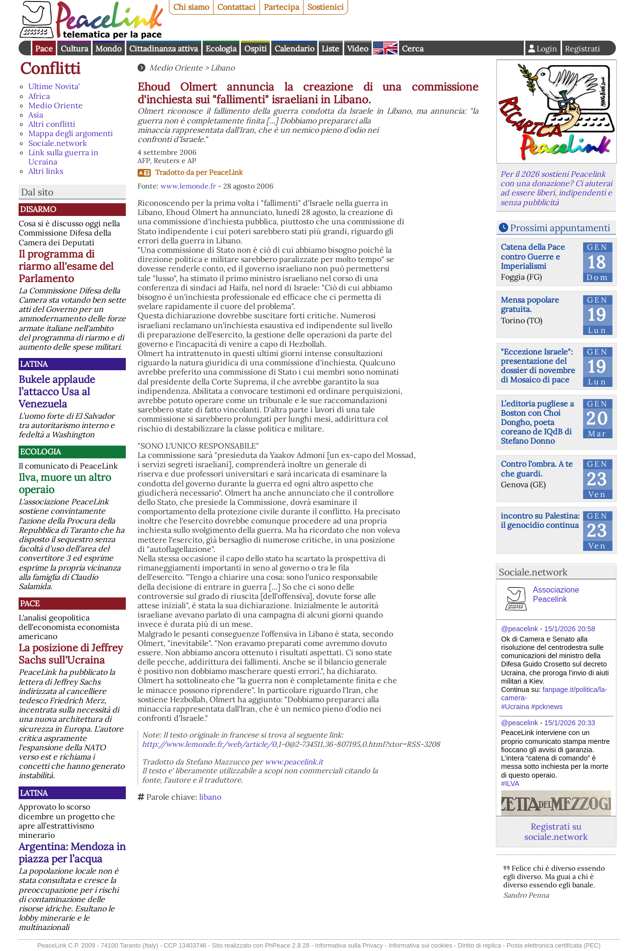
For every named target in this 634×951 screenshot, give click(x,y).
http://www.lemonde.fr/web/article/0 (209, 744)
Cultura (74, 48)
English (385, 48)
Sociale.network (57, 143)
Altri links (45, 171)
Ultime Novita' (54, 86)
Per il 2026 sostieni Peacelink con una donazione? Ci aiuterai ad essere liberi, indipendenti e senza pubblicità (556, 188)
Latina (33, 364)
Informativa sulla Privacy (349, 945)
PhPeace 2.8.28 (287, 945)
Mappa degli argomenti (70, 133)
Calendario (294, 48)
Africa (39, 96)
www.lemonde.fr (188, 186)
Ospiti (255, 48)
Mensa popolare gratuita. (530, 304)
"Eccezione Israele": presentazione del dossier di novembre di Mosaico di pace (538, 366)
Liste (330, 48)
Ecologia (221, 48)
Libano (223, 67)
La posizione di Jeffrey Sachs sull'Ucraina (71, 653)
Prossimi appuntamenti (560, 228)
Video (357, 48)
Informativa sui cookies (420, 945)
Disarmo (38, 209)
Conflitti (50, 68)
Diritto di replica (479, 945)
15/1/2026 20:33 (569, 723)
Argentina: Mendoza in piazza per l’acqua (72, 852)
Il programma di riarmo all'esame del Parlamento (66, 266)
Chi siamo (191, 7)
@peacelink (519, 629)
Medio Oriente (55, 105)
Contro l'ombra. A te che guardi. (537, 468)
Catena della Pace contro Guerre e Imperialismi (533, 256)
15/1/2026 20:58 (569, 629)
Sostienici (325, 7)
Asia (35, 114)
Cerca (412, 48)
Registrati (582, 48)
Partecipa (281, 7)
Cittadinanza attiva (163, 48)
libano (210, 797)
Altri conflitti (51, 124)
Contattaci (236, 7)
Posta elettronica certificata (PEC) (554, 945)
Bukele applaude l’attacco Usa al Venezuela (57, 391)
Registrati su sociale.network (555, 831)
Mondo (108, 48)
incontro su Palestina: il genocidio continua (540, 520)
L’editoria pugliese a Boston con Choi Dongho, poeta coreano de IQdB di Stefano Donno (537, 422)
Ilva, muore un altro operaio (65, 483)
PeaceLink (226, 172)
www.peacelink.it (294, 761)
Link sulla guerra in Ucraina (63, 156)
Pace (44, 48)
